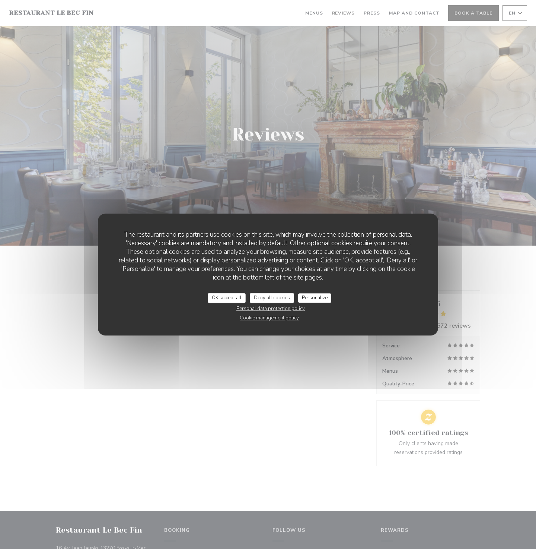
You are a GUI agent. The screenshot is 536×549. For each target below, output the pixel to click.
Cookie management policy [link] (269, 318)
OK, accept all (227, 297)
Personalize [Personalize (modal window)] (315, 297)
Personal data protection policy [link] (270, 308)
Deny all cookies (272, 297)
